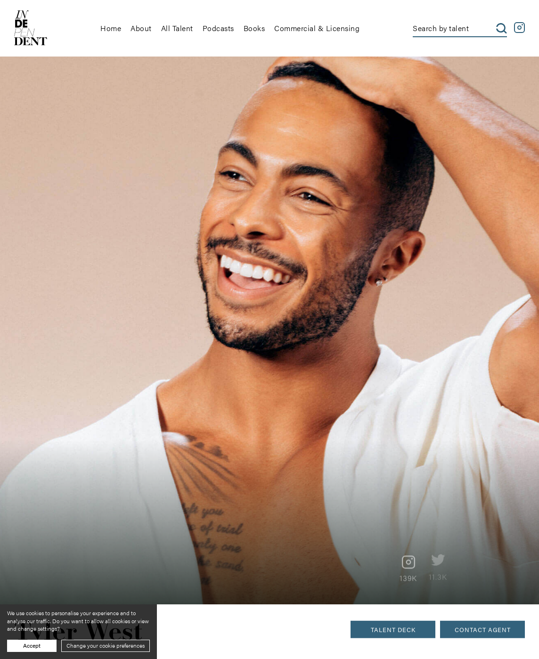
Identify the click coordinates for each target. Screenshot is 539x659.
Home (110, 28)
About (141, 28)
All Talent (177, 28)
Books (254, 28)
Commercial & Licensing (316, 28)
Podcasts (218, 28)
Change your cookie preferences (105, 645)
